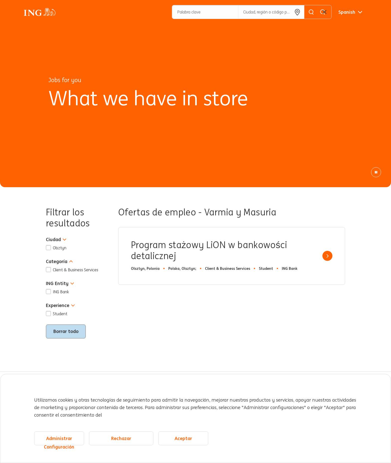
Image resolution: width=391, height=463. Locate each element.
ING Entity (60, 283)
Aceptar (183, 438)
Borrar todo (66, 331)
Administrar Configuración (59, 440)
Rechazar (121, 438)
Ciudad (56, 239)
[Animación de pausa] (376, 172)
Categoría (59, 261)
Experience (60, 305)
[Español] (350, 12)
